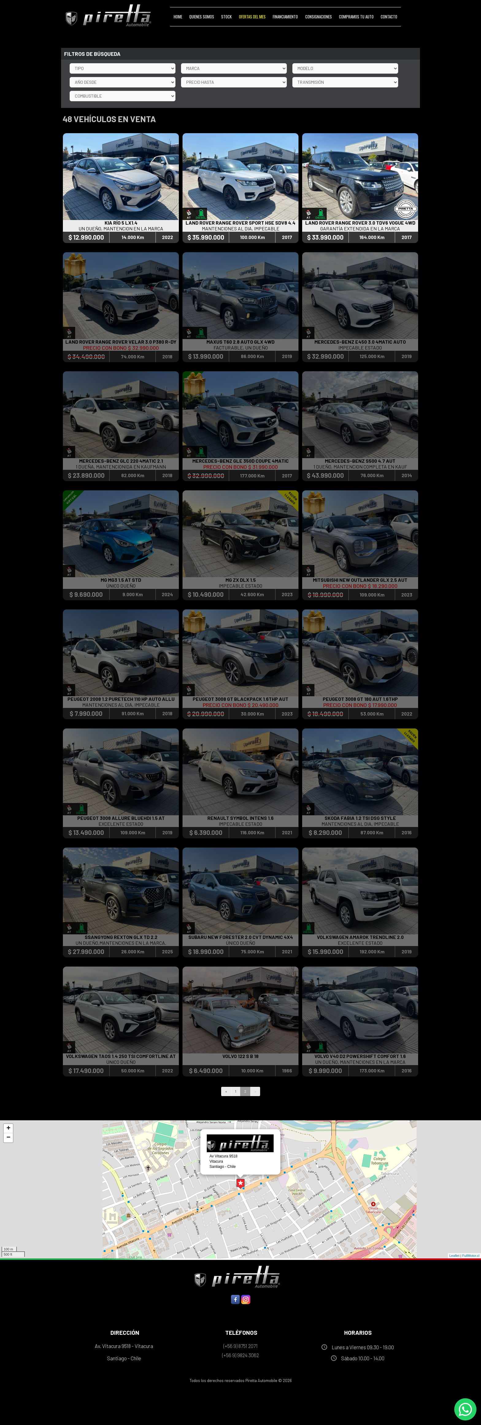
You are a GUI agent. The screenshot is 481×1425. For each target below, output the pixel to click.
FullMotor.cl (470, 1255)
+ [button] (8, 1128)
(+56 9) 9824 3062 (240, 1355)
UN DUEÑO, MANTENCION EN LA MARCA (121, 229)
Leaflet (454, 1255)
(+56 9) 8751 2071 (240, 1346)
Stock (226, 17)
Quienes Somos (201, 17)
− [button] (8, 1137)
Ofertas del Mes (252, 17)
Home (178, 17)
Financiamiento (285, 17)
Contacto (389, 17)
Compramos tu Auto (356, 17)
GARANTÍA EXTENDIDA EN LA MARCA (360, 229)
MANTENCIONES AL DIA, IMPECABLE (240, 229)
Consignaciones (318, 17)
